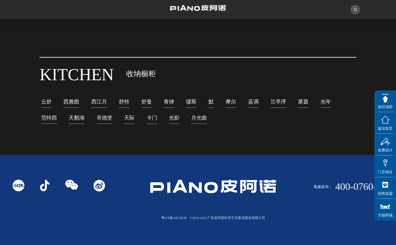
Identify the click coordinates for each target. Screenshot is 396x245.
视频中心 (124, 27)
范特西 (49, 118)
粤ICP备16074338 (173, 218)
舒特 (124, 102)
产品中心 (223, 26)
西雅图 (71, 102)
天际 (129, 118)
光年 (326, 102)
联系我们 (371, 23)
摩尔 (231, 102)
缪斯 (191, 102)
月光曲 (199, 118)
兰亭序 (278, 102)
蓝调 (253, 102)
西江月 (99, 102)
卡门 (152, 118)
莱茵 (303, 102)
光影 (174, 118)
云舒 (46, 102)
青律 (169, 102)
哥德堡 (104, 118)
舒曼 (146, 102)
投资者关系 (322, 25)
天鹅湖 (76, 118)
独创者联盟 (173, 27)
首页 (25, 27)
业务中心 (272, 26)
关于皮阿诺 (74, 27)
